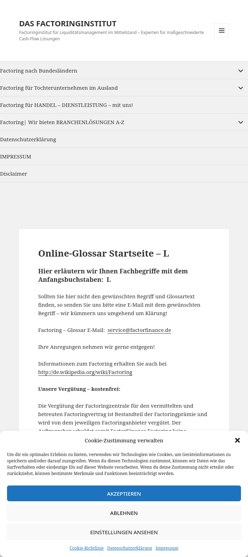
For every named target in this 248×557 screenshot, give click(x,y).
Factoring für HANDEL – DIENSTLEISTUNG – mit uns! (66, 104)
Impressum (167, 548)
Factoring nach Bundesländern (38, 70)
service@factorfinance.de (139, 329)
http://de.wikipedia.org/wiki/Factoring (85, 371)
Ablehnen (124, 512)
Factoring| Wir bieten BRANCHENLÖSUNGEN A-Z (62, 121)
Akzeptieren (124, 493)
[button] (237, 440)
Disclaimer (13, 173)
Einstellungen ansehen (124, 532)
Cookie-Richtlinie (86, 548)
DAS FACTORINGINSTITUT (67, 23)
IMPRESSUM (15, 156)
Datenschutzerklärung (129, 548)
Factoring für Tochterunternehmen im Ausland (59, 87)
